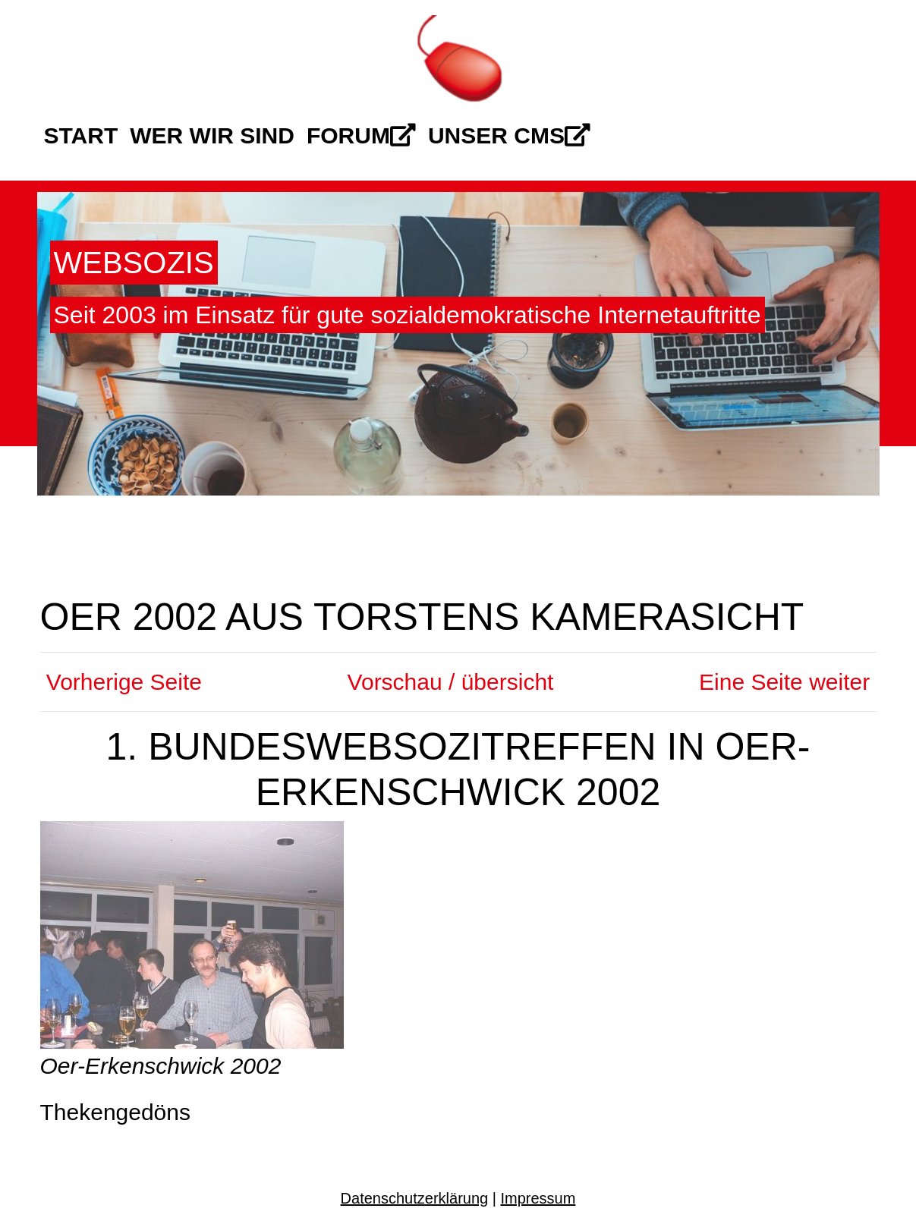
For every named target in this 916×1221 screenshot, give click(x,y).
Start (81, 135)
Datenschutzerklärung (415, 1198)
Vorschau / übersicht (451, 681)
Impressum (537, 1198)
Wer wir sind (212, 135)
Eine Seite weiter (787, 681)
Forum (361, 135)
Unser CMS (509, 135)
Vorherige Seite (121, 681)
